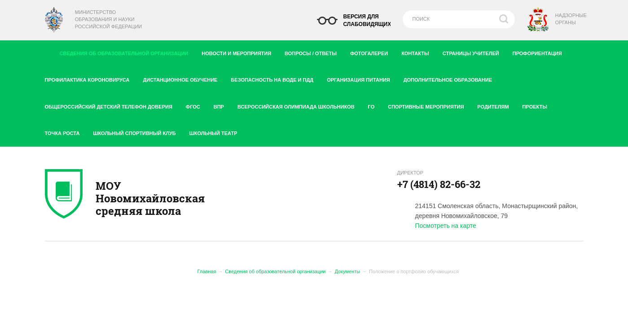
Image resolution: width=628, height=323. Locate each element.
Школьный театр (213, 133)
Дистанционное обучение (183, 78)
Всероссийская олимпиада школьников (299, 105)
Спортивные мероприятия (429, 105)
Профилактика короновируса (90, 78)
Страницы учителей (474, 51)
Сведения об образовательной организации (127, 51)
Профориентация (541, 51)
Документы (347, 271)
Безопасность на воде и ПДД (275, 78)
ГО (375, 105)
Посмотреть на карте (445, 225)
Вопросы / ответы (314, 51)
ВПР (222, 105)
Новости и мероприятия (240, 51)
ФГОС (196, 105)
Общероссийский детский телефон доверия (112, 105)
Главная (207, 271)
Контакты (418, 51)
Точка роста (66, 131)
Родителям (496, 105)
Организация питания (362, 78)
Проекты (538, 105)
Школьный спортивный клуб (137, 131)
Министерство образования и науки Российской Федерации (108, 19)
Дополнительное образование (451, 78)
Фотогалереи (372, 51)
